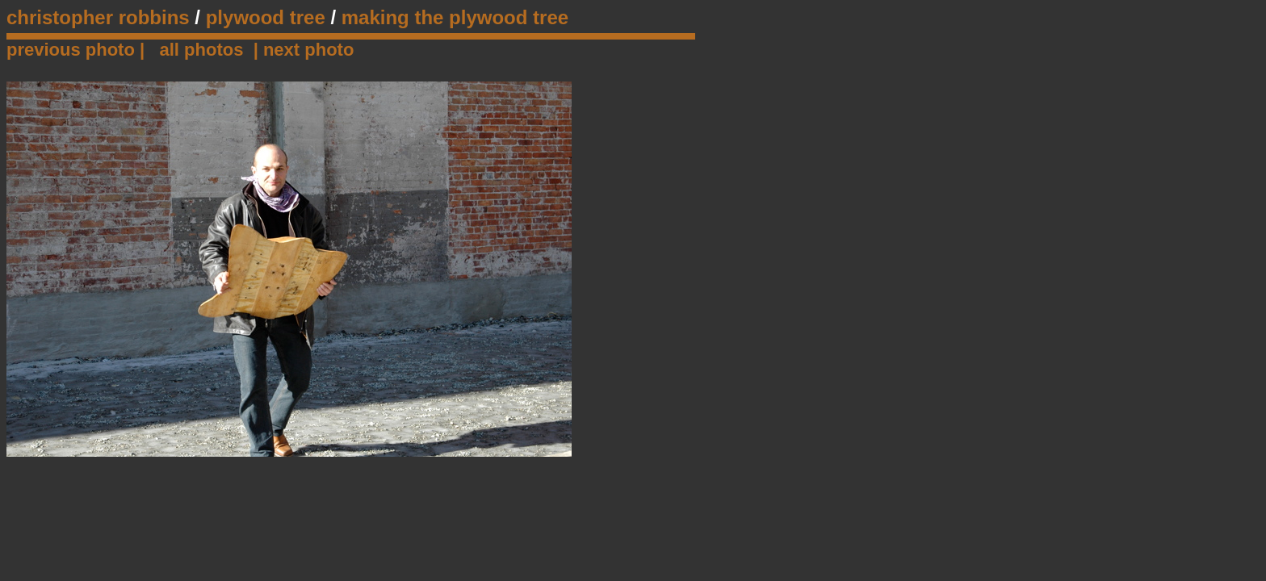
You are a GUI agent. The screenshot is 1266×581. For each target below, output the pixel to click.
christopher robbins (98, 17)
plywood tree (265, 17)
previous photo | (77, 50)
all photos (202, 50)
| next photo (304, 50)
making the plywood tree (455, 17)
